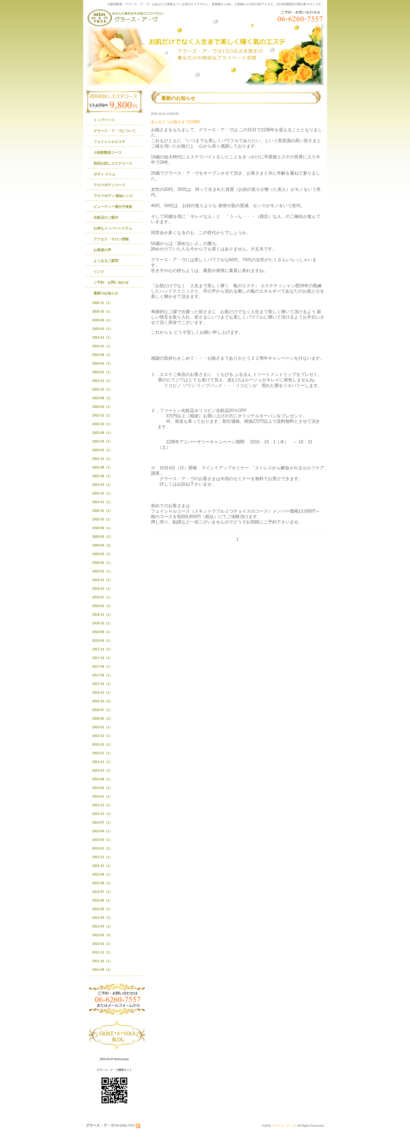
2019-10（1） (102, 589)
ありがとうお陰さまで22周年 (176, 122)
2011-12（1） (102, 952)
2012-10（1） (102, 866)
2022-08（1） (102, 433)
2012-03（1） (102, 926)
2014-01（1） (102, 796)
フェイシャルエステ (109, 142)
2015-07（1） (102, 753)
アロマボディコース (109, 185)
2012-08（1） (102, 883)
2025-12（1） (102, 303)
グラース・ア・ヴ (284, 1125)
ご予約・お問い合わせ (111, 282)
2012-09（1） (102, 874)
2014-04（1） (102, 788)
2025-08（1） (102, 320)
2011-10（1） (102, 961)
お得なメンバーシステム (112, 228)
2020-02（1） (102, 563)
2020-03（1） (102, 554)
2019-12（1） (102, 580)
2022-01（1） (102, 450)
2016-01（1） (102, 727)
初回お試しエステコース (112, 163)
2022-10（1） (102, 424)
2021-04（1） (102, 485)
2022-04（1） (102, 441)
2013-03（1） (102, 840)
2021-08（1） (102, 476)
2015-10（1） (102, 744)
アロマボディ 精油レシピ (113, 196)
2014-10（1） (102, 770)
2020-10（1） (102, 519)
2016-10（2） (102, 701)
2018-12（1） (102, 615)
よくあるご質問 (105, 261)
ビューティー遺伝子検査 (112, 207)
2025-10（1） (102, 311)
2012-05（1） (102, 909)
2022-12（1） (102, 415)
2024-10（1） (102, 346)
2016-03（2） (102, 718)
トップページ (104, 120)
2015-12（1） (102, 736)
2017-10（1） (102, 658)
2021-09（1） (102, 467)
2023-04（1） (102, 407)
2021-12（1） (102, 459)
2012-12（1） (102, 857)
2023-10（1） (102, 389)
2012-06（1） (102, 900)
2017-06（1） (102, 675)
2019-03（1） (102, 606)
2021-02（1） (102, 493)
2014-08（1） (102, 779)
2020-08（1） (102, 528)
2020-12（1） (102, 511)
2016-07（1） (102, 710)
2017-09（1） (102, 666)
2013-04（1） (102, 831)
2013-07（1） (102, 822)
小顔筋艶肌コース (107, 152)
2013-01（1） (102, 848)
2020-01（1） (102, 571)
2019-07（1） (102, 597)
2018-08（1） (102, 632)
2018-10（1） (102, 623)
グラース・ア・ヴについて (114, 131)
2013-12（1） (102, 805)
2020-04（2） (102, 545)
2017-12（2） (102, 649)
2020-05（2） (102, 537)
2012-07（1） (102, 892)
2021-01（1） (102, 502)
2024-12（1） (102, 337)
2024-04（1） (102, 363)
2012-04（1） (102, 918)
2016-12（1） (102, 692)
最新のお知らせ (105, 293)
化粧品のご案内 (105, 217)
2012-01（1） (102, 944)
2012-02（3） (102, 935)
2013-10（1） (102, 814)
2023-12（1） (102, 381)
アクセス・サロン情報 (111, 239)
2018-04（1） (102, 640)
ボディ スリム (104, 174)
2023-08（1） (102, 398)
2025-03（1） (102, 329)
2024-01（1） (102, 372)
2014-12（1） (102, 762)
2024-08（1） (102, 355)
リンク (98, 272)
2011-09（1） (102, 970)
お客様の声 (102, 250)
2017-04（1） (102, 684)
